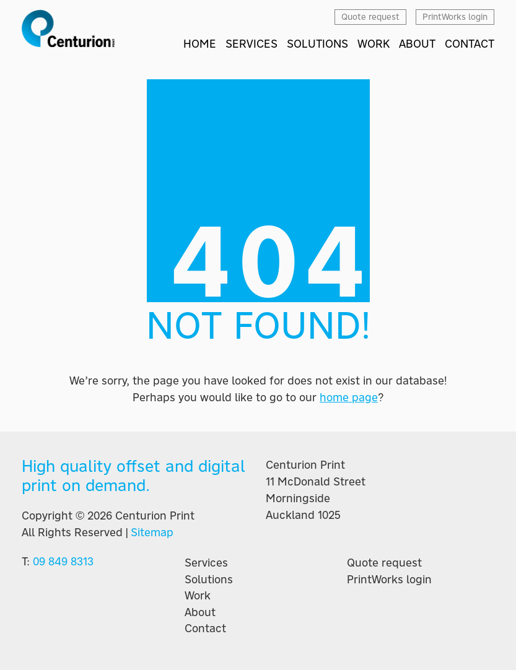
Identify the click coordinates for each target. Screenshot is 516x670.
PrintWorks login (389, 579)
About (200, 612)
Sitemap (152, 532)
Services (206, 563)
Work (198, 596)
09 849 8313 (63, 561)
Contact (205, 628)
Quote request (384, 563)
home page (349, 397)
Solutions (209, 579)
